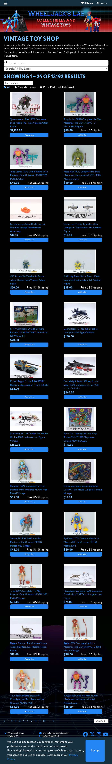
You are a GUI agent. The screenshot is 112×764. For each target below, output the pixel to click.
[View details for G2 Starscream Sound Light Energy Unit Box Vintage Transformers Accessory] (29, 217)
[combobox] (56, 68)
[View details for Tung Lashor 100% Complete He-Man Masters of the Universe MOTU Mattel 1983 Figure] (83, 112)
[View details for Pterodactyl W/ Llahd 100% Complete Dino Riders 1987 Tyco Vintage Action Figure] (83, 584)
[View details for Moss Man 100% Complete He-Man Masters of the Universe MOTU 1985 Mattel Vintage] (83, 165)
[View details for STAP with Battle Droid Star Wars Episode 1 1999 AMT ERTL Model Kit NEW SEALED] (29, 322)
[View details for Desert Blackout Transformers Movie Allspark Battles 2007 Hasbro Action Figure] (29, 636)
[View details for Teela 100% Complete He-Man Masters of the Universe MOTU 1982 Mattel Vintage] (29, 584)
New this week (27, 87)
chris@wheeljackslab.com (56, 733)
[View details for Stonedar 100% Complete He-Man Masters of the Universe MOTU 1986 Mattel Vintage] (29, 479)
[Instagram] (99, 734)
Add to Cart (29, 135)
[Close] (95, 751)
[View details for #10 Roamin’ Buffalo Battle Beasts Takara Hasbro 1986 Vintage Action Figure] (29, 269)
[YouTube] (105, 734)
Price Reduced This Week (59, 87)
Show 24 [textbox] (100, 721)
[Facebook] (85, 734)
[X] (92, 734)
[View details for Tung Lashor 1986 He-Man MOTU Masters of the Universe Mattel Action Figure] (83, 689)
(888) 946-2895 (51, 736)
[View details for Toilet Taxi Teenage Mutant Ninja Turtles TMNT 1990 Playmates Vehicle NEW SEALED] (83, 427)
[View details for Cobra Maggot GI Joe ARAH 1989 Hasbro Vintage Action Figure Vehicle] (29, 372)
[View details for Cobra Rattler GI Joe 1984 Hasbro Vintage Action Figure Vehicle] (83, 320)
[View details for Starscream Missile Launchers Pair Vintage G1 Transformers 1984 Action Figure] (83, 217)
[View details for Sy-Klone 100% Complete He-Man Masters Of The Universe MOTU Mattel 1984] (83, 531)
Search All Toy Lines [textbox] (18, 68)
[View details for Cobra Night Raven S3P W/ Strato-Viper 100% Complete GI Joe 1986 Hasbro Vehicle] (83, 374)
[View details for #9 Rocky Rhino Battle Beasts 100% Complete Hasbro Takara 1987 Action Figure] (83, 269)
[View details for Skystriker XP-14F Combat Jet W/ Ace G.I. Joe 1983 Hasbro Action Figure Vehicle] (29, 427)
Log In (101, 3)
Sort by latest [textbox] (11, 83)
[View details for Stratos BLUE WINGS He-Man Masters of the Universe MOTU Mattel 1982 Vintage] (29, 531)
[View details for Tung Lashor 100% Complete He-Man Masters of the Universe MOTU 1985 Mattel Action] (29, 165)
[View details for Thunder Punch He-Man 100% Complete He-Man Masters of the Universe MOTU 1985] (29, 689)
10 (44, 721)
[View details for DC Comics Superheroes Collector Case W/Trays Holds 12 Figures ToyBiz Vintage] (83, 479)
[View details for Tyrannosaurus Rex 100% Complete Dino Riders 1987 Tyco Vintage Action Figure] (29, 112)
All (9, 87)
